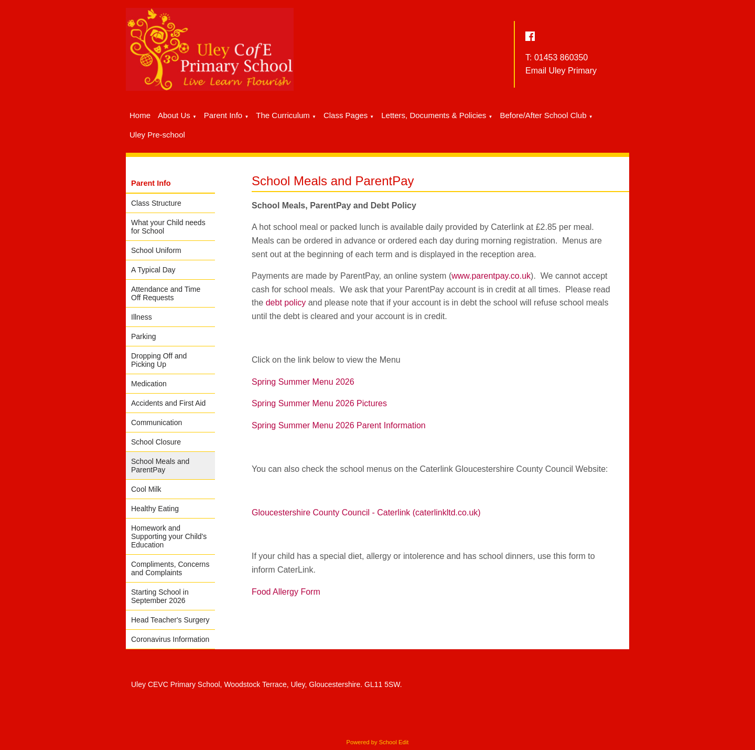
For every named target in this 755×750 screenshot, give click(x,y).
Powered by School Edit (378, 742)
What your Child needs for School (168, 226)
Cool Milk (146, 489)
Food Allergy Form (286, 591)
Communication (156, 422)
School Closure (156, 442)
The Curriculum (283, 115)
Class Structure (156, 203)
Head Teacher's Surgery (170, 620)
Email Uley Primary (561, 70)
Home (140, 115)
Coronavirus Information (170, 639)
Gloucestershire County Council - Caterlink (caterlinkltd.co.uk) (366, 512)
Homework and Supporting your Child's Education (169, 536)
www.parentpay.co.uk (491, 275)
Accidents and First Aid (168, 403)
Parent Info (223, 115)
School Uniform (156, 250)
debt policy (286, 302)
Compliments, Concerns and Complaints (170, 568)
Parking (143, 336)
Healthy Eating (155, 508)
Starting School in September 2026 (160, 596)
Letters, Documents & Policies (433, 115)
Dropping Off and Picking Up (159, 360)
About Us (174, 115)
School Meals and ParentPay (160, 465)
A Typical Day (153, 270)
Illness (141, 317)
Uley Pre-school (157, 134)
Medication (149, 383)
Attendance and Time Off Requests (165, 293)
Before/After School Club (543, 115)
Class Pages (345, 115)
